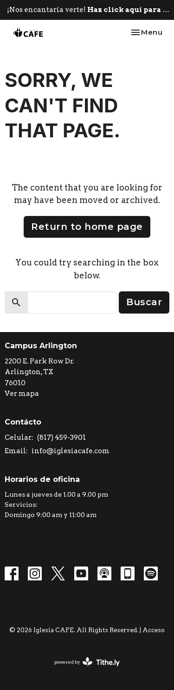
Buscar (144, 302)
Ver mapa (22, 393)
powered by (87, 662)
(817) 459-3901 (61, 437)
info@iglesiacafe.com (71, 451)
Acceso (153, 630)
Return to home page (87, 226)
